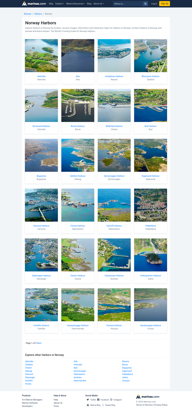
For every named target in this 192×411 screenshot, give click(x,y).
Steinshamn (79, 374)
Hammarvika (80, 380)
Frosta (28, 384)
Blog (89, 3)
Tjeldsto (29, 364)
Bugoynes (127, 368)
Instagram (115, 400)
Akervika (29, 361)
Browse (27, 14)
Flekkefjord (127, 374)
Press (56, 406)
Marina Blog (92, 405)
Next (39, 343)
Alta (75, 361)
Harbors (38, 14)
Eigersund (127, 371)
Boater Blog (107, 405)
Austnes (77, 377)
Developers (27, 406)
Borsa (125, 364)
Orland (28, 368)
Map (51, 3)
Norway (48, 14)
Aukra (125, 377)
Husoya (125, 380)
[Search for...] (128, 3)
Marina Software (30, 403)
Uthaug (28, 371)
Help (56, 399)
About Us (97, 3)
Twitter (90, 400)
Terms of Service (144, 405)
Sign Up (164, 3)
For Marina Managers (32, 399)
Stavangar (30, 377)
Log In (154, 3)
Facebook (102, 400)
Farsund (29, 374)
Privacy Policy (161, 405)
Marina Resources (74, 3)
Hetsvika (78, 364)
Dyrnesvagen (80, 371)
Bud (75, 368)
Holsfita (29, 380)
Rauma (125, 361)
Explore (59, 3)
